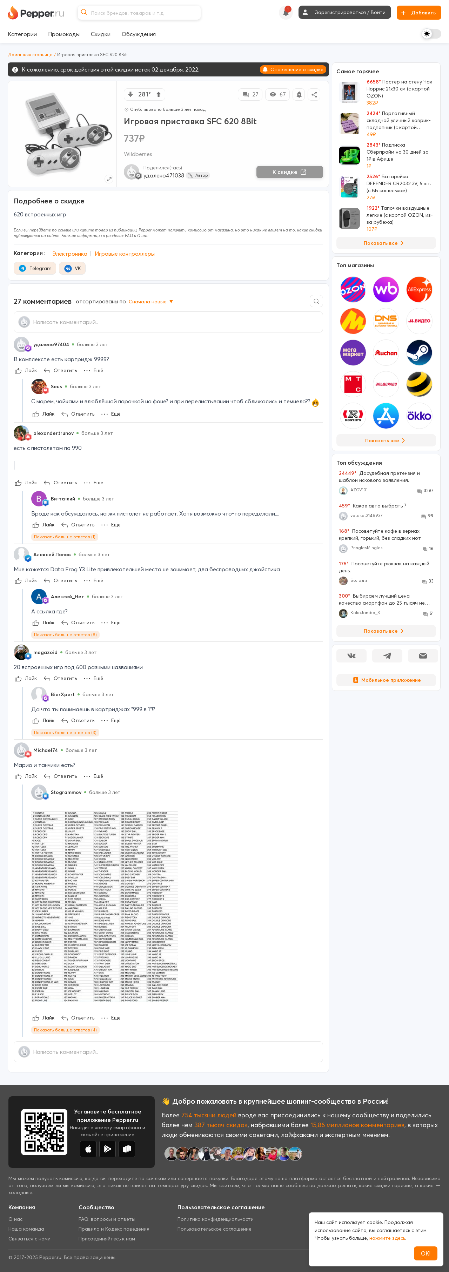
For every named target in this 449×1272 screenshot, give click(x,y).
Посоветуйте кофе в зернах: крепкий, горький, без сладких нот (380, 534)
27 (250, 94)
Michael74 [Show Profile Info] (45, 750)
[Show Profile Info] (21, 344)
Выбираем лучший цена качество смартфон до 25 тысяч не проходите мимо (382, 599)
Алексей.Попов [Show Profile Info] (52, 554)
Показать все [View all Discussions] (385, 631)
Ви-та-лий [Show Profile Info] (63, 499)
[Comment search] (316, 301)
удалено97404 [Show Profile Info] (51, 344)
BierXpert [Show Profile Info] (63, 694)
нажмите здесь (387, 1238)
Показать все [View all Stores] (386, 440)
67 (277, 94)
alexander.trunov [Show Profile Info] (53, 433)
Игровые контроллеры (125, 253)
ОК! (425, 1253)
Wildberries (138, 153)
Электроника (69, 253)
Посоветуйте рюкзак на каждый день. (384, 567)
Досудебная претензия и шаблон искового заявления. (379, 476)
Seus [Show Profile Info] (56, 386)
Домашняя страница (30, 54)
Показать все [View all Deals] (385, 243)
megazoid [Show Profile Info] (45, 652)
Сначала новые (151, 301)
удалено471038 (163, 175)
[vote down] (130, 94)
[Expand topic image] (109, 179)
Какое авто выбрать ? (372, 506)
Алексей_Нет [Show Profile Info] (67, 596)
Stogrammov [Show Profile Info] (66, 792)
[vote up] (158, 94)
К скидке (290, 172)
